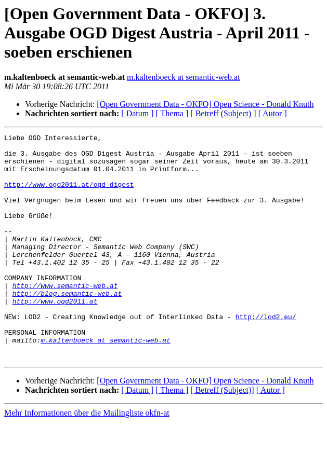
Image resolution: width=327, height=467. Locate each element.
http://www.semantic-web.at (65, 316)
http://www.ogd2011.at (55, 335)
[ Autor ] (272, 113)
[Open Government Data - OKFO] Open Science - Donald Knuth (205, 104)
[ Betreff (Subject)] (222, 435)
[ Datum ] (137, 113)
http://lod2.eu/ (266, 354)
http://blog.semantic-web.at (67, 326)
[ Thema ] (172, 113)
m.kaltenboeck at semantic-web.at (183, 77)
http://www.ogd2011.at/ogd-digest (69, 195)
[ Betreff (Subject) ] (223, 113)
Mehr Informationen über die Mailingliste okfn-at (86, 458)
